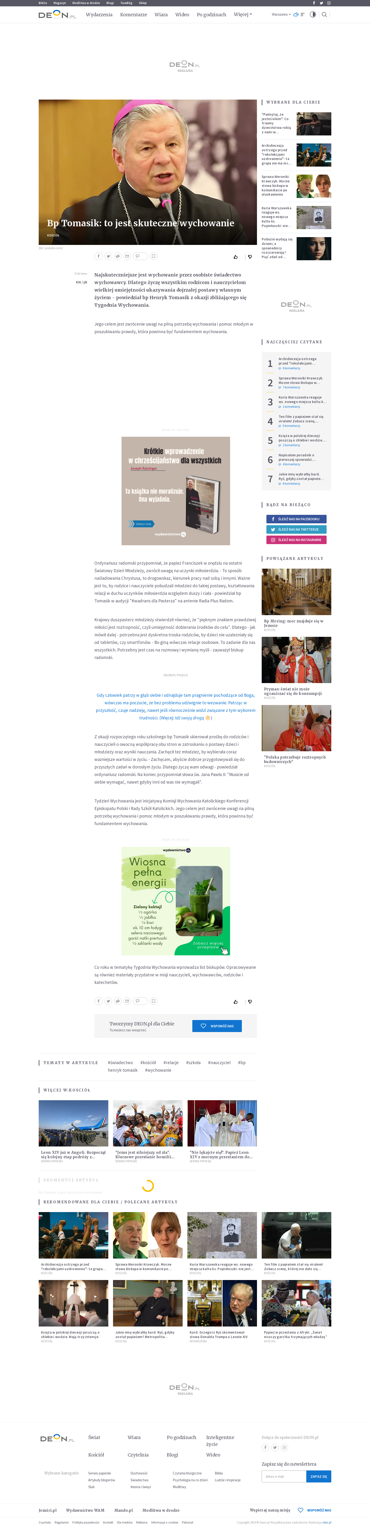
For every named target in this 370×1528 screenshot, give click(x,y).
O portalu (45, 1522)
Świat (94, 1437)
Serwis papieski (99, 1473)
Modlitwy (179, 1487)
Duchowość (139, 1473)
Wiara (161, 14)
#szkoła (193, 1062)
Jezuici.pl (48, 1510)
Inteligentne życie (220, 1441)
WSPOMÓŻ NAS (314, 1510)
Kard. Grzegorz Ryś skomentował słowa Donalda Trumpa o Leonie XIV (219, 1334)
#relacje (171, 1062)
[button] (312, 14)
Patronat (187, 1522)
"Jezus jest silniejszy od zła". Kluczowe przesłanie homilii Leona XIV (143, 1157)
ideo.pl (327, 1522)
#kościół (148, 1062)
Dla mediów (124, 1522)
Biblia (43, 3)
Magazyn (60, 3)
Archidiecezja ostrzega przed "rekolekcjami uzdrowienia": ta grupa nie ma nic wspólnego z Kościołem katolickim (275, 161)
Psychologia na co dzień (190, 1480)
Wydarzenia (99, 14)
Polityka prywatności (85, 1522)
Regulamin (62, 1522)
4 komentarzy (289, 464)
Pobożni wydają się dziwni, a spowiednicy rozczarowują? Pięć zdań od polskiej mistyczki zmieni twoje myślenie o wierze (277, 254)
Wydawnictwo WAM (85, 1510)
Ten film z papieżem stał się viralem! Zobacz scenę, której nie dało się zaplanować (301, 423)
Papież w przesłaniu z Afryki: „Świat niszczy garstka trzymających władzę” (295, 1334)
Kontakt (108, 1522)
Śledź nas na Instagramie (296, 539)
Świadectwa (139, 1480)
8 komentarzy (289, 484)
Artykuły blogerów (101, 1480)
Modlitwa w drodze (86, 3)
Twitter (321, 3)
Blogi (110, 3)
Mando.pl (123, 1510)
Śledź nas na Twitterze (295, 529)
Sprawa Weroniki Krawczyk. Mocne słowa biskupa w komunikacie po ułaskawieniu (276, 185)
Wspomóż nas (217, 1026)
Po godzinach (212, 14)
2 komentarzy (289, 445)
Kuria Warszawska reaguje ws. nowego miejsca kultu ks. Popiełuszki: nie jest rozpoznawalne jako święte (276, 223)
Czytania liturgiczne (187, 1473)
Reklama (141, 1522)
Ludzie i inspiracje (228, 1480)
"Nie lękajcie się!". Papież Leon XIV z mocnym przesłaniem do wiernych (219, 1157)
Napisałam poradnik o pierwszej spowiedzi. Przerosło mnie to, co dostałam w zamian (296, 461)
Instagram (329, 3)
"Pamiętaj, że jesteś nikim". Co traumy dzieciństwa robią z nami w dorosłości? (276, 125)
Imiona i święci (140, 1487)
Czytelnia (138, 1455)
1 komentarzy (289, 407)
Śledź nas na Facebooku (295, 519)
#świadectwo (120, 1062)
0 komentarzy (289, 368)
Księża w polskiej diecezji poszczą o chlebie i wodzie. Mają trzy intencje (301, 440)
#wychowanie (158, 1070)
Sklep (143, 3)
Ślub (91, 1487)
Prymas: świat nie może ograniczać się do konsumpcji (293, 691)
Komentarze (133, 14)
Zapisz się (319, 1476)
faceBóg (126, 3)
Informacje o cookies (164, 1522)
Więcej (241, 14)
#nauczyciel (219, 1062)
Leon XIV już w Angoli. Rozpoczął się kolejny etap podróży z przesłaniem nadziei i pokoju (73, 1157)
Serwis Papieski (52, 1161)
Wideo (182, 14)
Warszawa (280, 14)
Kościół (53, 235)
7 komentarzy (289, 387)
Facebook (314, 3)
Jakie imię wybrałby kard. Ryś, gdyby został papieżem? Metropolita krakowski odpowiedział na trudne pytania (144, 1339)
